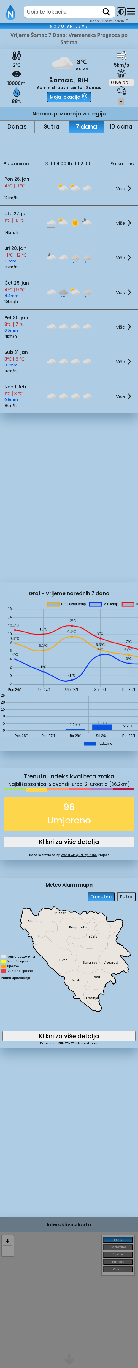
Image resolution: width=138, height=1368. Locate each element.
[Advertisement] (69, 145)
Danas (17, 126)
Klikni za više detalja (69, 842)
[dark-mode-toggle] (121, 11)
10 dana (121, 126)
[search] (106, 11)
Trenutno (101, 897)
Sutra (52, 126)
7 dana (86, 126)
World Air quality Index (79, 855)
